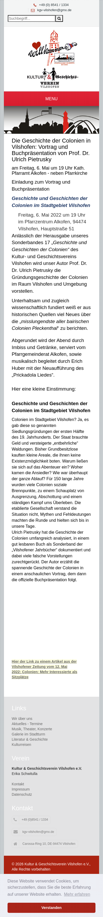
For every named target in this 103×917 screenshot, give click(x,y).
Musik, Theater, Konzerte (32, 729)
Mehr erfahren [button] (77, 894)
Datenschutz (22, 794)
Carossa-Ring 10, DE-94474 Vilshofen (44, 844)
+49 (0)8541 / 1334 (31, 820)
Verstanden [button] (51, 908)
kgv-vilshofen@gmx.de (54, 10)
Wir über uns (22, 719)
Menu (51, 99)
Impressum (21, 789)
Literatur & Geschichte (30, 739)
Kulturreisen (21, 744)
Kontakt (18, 784)
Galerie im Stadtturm (28, 734)
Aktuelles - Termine (27, 724)
